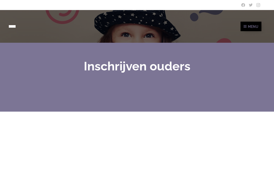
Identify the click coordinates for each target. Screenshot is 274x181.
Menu (251, 27)
